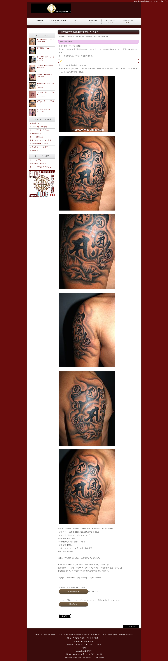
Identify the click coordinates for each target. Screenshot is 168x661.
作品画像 (40, 22)
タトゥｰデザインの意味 (57, 22)
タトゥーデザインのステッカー (41, 167)
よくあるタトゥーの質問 (39, 147)
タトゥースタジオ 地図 (38, 127)
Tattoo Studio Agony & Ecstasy (82, 657)
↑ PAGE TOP (131, 626)
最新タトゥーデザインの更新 (40, 140)
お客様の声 (93, 22)
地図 (84, 648)
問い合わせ (73, 604)
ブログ (75, 22)
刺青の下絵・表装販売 (38, 163)
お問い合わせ (128, 22)
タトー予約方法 (73, 591)
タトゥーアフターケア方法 (39, 130)
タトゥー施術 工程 (36, 137)
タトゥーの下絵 (35, 160)
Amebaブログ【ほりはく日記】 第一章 (88, 654)
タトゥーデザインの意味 (39, 144)
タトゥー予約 (110, 22)
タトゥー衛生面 (35, 133)
